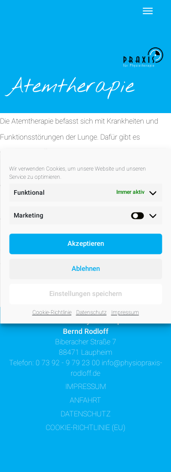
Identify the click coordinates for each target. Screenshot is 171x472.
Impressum (125, 312)
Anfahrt (85, 400)
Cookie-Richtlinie (52, 312)
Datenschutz (91, 312)
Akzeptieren (85, 243)
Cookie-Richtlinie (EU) (85, 427)
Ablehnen (86, 269)
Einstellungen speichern (85, 294)
